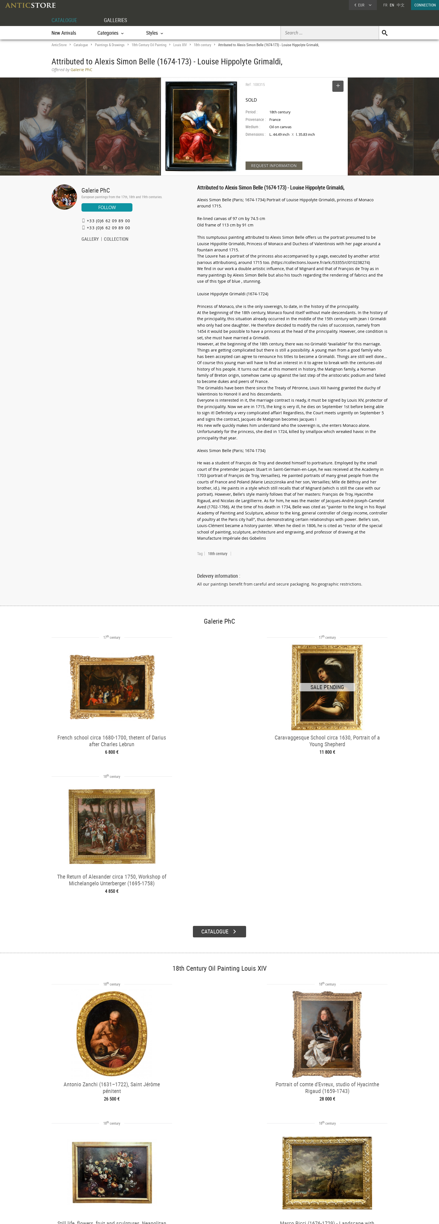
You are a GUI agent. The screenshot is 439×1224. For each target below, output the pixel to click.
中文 (401, 5)
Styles (130, 1179)
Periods (131, 1186)
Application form (75, 1184)
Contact (335, 1179)
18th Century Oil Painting (149, 44)
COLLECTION (116, 239)
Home (334, 1173)
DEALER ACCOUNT (72, 1164)
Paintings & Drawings (110, 44)
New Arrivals (64, 32)
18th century (202, 44)
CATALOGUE (65, 20)
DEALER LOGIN (81, 1175)
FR (385, 5)
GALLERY (90, 239)
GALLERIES (118, 20)
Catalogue (81, 44)
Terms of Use (191, 1214)
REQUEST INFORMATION (274, 165)
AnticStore (59, 44)
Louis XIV (180, 44)
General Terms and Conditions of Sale (231, 1214)
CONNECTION (425, 5)
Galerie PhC (95, 190)
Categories (134, 1171)
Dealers (199, 1171)
